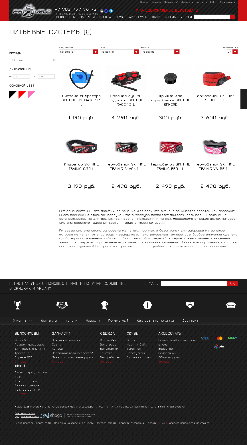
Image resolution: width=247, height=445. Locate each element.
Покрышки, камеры (66, 340)
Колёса (57, 349)
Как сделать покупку (155, 321)
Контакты (201, 2)
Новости (156, 2)
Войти (213, 2)
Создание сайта (25, 413)
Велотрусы (108, 345)
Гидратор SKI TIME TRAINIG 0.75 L (81, 167)
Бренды (170, 17)
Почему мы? (171, 2)
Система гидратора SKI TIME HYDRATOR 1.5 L (81, 100)
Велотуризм (136, 353)
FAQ (163, 423)
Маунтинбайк (137, 345)
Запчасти (87, 17)
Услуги (186, 17)
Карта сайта (44, 423)
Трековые (22, 353)
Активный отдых (139, 358)
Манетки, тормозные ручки (72, 358)
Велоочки (165, 349)
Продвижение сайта (27, 416)
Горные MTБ (23, 358)
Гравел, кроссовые (29, 345)
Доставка (187, 2)
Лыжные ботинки (27, 390)
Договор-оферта (106, 423)
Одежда (105, 17)
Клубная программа (131, 423)
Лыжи (156, 17)
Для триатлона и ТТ (30, 349)
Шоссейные (23, 340)
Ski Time (18, 60)
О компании (23, 321)
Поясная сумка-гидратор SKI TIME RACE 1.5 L (126, 100)
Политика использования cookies (188, 423)
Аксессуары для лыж (31, 373)
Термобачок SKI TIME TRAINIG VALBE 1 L (215, 167)
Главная (15, 24)
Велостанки (167, 353)
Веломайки (108, 340)
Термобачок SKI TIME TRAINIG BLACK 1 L (126, 167)
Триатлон (107, 353)
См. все (20, 362)
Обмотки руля (169, 358)
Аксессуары (138, 17)
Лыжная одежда (27, 386)
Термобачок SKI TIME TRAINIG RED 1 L (170, 167)
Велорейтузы (110, 358)
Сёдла (56, 345)
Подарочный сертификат (177, 340)
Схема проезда (24, 423)
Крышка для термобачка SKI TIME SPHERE (170, 100)
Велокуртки (109, 349)
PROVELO (32, 11)
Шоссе (131, 340)
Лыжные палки (26, 381)
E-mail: (151, 284)
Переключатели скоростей (72, 353)
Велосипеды (65, 17)
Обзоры (144, 2)
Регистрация (228, 2)
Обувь (120, 17)
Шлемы (163, 345)
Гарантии (152, 423)
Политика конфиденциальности (74, 423)
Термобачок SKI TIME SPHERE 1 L (215, 98)
